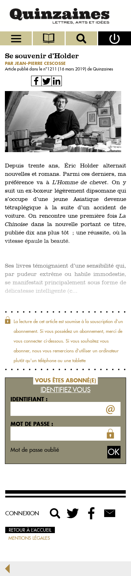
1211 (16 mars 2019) (67, 69)
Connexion (22, 513)
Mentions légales (29, 538)
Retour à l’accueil (30, 530)
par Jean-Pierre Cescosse (35, 63)
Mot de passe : (31, 424)
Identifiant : (29, 399)
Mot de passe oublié (34, 449)
